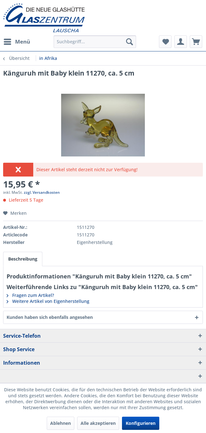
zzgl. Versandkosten (42, 192)
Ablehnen (60, 423)
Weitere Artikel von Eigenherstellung (48, 301)
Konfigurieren (141, 423)
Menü (17, 41)
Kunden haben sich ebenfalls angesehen (50, 317)
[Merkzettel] (165, 41)
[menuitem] (16, 41)
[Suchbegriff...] (95, 41)
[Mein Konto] (180, 41)
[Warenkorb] (196, 41)
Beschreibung (22, 259)
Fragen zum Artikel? (30, 295)
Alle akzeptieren (98, 423)
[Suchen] (129, 41)
